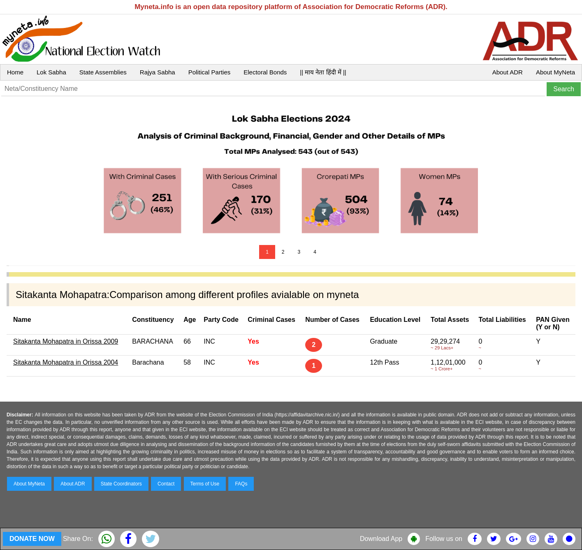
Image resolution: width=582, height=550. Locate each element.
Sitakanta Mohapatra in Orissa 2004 (65, 362)
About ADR (507, 72)
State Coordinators (121, 484)
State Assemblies (103, 72)
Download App (381, 538)
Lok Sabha (51, 72)
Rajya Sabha (157, 72)
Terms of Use (205, 484)
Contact (166, 484)
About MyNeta (555, 72)
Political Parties (209, 72)
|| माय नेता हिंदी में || (323, 72)
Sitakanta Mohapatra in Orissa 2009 (65, 341)
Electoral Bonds (265, 72)
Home (15, 72)
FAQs (241, 484)
